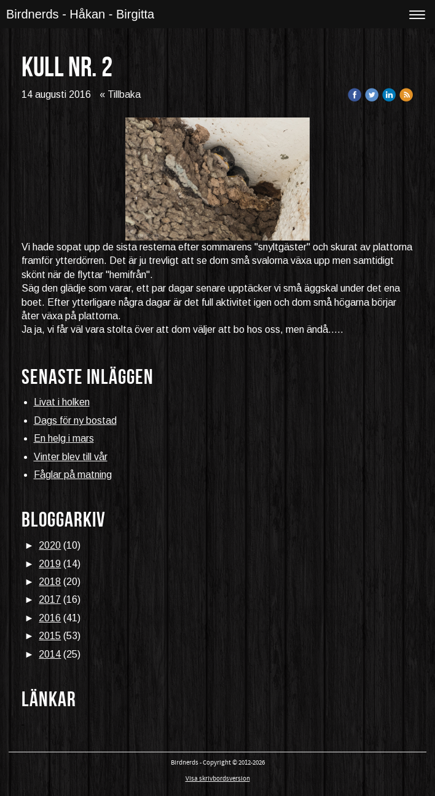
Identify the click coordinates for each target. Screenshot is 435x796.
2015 (50, 636)
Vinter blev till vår (71, 457)
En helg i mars (64, 438)
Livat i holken (62, 402)
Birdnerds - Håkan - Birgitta (80, 14)
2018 (50, 581)
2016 (50, 618)
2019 (50, 564)
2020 (50, 545)
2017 (50, 599)
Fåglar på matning (73, 474)
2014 (50, 654)
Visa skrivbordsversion (218, 778)
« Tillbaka (120, 94)
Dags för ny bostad (75, 420)
